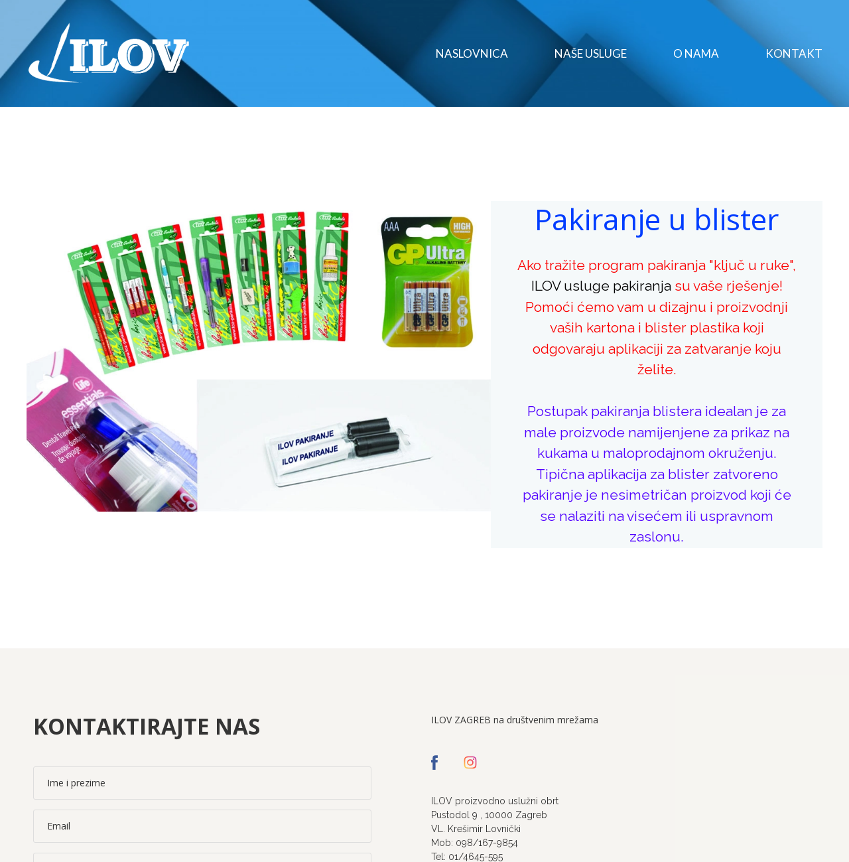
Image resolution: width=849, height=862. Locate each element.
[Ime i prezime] (202, 783)
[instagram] (470, 762)
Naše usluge (591, 53)
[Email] (202, 826)
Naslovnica (472, 53)
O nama (696, 53)
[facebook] (434, 762)
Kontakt (793, 53)
